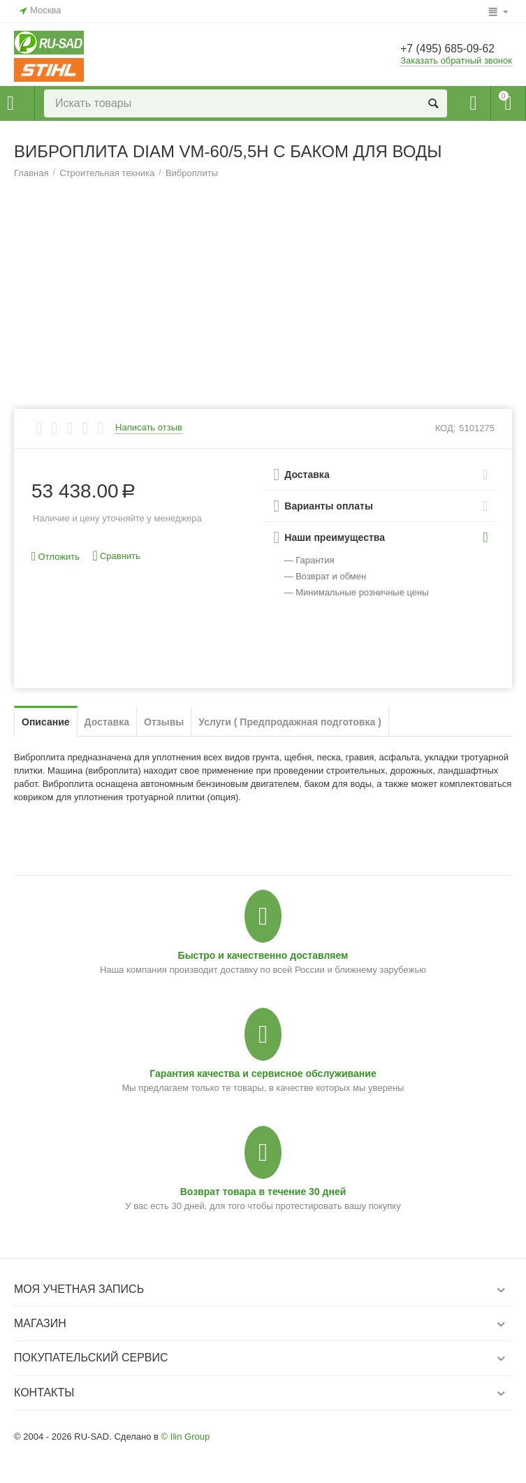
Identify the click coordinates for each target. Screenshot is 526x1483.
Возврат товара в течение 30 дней (263, 1191)
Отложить (55, 557)
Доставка (107, 722)
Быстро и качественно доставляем (263, 955)
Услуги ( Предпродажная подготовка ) (289, 722)
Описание (46, 722)
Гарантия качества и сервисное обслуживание (262, 1073)
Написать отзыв (148, 428)
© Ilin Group (185, 1436)
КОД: (445, 428)
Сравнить (116, 556)
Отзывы (164, 722)
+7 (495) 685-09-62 (454, 50)
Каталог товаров (10, 103)
